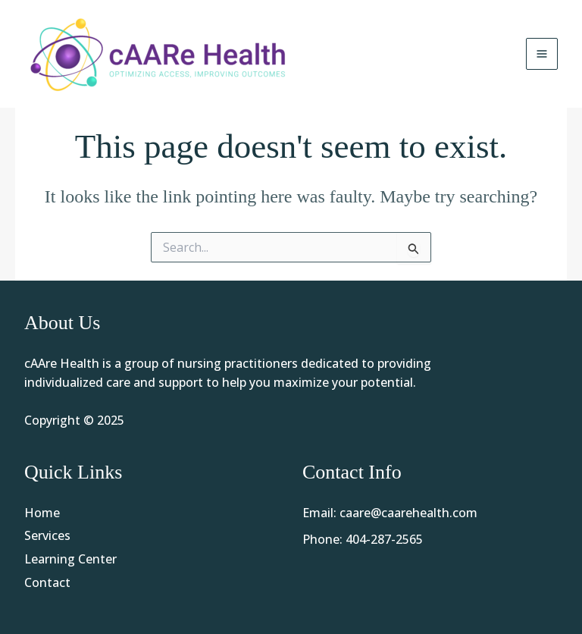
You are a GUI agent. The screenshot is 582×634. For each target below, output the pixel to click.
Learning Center (70, 559)
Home (42, 512)
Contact (47, 582)
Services (47, 535)
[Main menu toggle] (542, 54)
